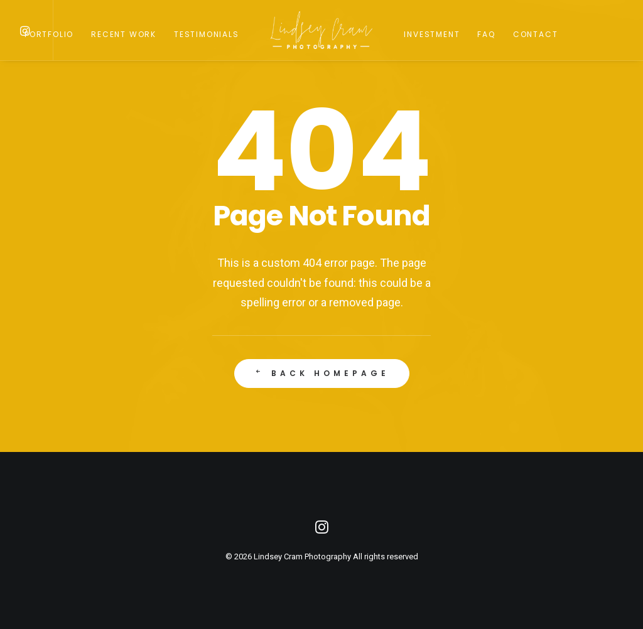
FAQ (486, 34)
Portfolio (48, 34)
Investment (432, 34)
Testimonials (206, 34)
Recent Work (123, 34)
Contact (535, 34)
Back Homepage (321, 375)
